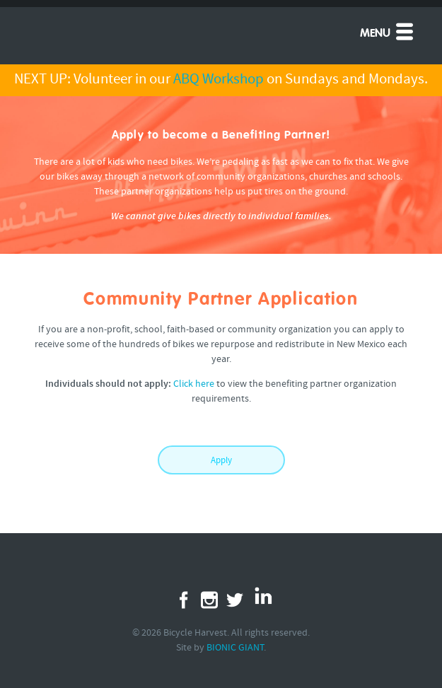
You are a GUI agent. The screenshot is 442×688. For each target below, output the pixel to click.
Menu (388, 31)
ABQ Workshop (218, 80)
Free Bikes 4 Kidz (106, 31)
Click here (193, 384)
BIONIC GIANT (235, 648)
